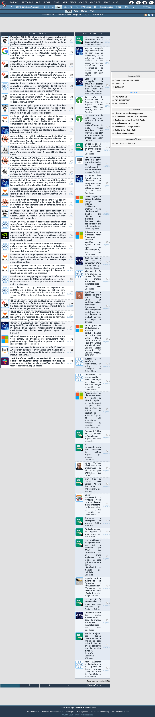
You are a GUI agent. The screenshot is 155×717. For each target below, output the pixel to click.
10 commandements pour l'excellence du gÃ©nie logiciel (93, 452)
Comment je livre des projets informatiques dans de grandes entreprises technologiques (93, 621)
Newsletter (69, 2)
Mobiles (136, 7)
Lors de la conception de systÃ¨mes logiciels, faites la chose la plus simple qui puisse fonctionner (94, 86)
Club (115, 2)
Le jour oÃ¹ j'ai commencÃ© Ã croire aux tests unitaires (93, 604)
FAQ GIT (87, 15)
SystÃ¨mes (147, 7)
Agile (76, 11)
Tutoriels (27, 2)
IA (52, 7)
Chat (56, 2)
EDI (95, 7)
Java (76, 7)
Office (127, 7)
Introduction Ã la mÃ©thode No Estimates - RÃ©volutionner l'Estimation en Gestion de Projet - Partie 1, (93, 587)
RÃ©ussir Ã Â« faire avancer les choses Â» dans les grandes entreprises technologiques (93, 280)
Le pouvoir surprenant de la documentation (94, 41)
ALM (58, 7)
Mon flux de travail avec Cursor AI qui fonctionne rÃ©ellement (93, 485)
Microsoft (67, 7)
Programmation (106, 7)
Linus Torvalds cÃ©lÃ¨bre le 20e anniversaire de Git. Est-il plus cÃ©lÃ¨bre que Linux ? (93, 469)
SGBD (118, 7)
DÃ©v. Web (86, 7)
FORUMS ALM (48, 15)
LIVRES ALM (98, 15)
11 (71, 150)
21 (71, 350)
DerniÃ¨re (94, 685)
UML (92, 11)
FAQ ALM (77, 15)
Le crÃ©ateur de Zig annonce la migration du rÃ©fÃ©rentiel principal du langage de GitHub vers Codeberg (37, 293)
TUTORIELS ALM (64, 15)
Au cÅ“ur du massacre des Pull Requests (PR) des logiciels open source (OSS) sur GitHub (94, 105)
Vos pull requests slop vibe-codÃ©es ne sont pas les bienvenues (94, 62)
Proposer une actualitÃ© (98, 681)
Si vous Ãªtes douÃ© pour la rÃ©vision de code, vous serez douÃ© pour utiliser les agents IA (93, 185)
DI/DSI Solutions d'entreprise (28, 7)
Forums (14, 2)
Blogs (46, 2)
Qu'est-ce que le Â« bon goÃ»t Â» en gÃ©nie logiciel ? (93, 149)
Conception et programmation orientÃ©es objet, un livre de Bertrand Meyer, (93, 382)
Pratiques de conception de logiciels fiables (93, 522)
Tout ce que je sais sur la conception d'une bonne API (93, 263)
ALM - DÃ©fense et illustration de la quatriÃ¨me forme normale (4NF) (93, 669)
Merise (84, 11)
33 (71, 304)
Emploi (83, 2)
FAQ (38, 2)
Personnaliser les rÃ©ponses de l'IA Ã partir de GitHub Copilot (93, 410)
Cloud (46, 7)
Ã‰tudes (95, 2)
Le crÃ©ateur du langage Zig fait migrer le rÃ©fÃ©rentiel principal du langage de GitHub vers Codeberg (37, 281)
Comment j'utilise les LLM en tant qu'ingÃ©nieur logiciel (93, 436)
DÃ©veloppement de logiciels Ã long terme (93, 533)
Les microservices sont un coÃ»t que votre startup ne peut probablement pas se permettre (93, 165)
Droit (106, 2)
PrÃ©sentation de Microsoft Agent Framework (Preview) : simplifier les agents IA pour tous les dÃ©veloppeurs (93, 243)
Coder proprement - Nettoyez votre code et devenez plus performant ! (93, 505)
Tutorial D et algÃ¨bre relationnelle (93, 365)
